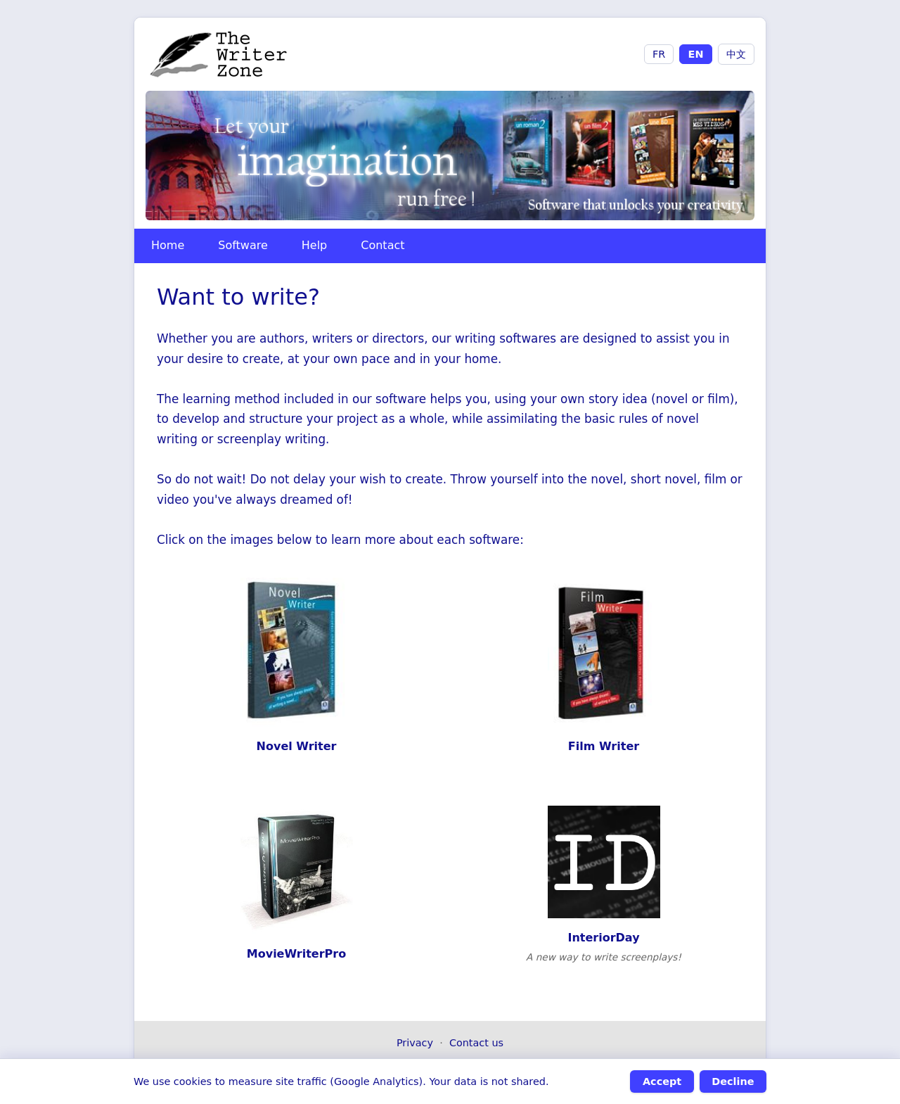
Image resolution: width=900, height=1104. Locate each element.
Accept (662, 1081)
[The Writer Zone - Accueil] (219, 54)
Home (167, 245)
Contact (382, 245)
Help (314, 245)
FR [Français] (658, 54)
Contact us (476, 1042)
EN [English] (696, 54)
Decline (733, 1081)
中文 (736, 54)
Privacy (415, 1042)
